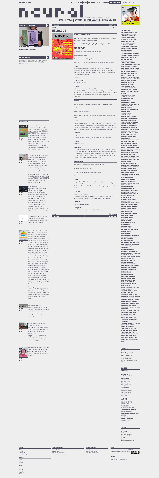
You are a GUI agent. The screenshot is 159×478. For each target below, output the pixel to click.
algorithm (132, 43)
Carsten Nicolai (125, 86)
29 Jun (21, 222)
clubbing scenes (125, 98)
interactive (133, 192)
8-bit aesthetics (125, 34)
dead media (124, 131)
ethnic (137, 156)
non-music (128, 244)
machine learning (126, 206)
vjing (122, 337)
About (85, 2)
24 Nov (21, 138)
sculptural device (126, 291)
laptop (129, 201)
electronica (134, 152)
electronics (124, 154)
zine (122, 341)
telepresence (124, 321)
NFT (131, 242)
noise (137, 242)
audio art (132, 63)
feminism (123, 161)
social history (133, 294)
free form (123, 168)
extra (134, 160)
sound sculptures (126, 305)
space (138, 307)
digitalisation (135, 140)
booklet (123, 80)
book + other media (135, 79)
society (133, 298)
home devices (131, 181)
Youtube (21, 472)
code (132, 98)
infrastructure (125, 190)
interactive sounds (126, 194)
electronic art (125, 149)
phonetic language (126, 253)
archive (131, 57)
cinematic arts (125, 91)
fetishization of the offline (128, 163)
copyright (124, 120)
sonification (131, 300)
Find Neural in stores (58, 454)
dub (133, 142)
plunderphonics (125, 256)
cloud (132, 97)
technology (124, 319)
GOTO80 (30, 206)
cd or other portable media (128, 88)
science (123, 289)
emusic (133, 156)
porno (138, 256)
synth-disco (132, 314)
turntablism (124, 328)
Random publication (92, 452)
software (123, 300)
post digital (124, 258)
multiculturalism (126, 222)
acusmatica (124, 41)
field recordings (135, 165)
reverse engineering (126, 287)
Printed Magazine (92, 20)
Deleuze (129, 133)
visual (136, 334)
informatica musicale (127, 186)
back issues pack (84, 40)
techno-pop (129, 316)
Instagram (22, 471)
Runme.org (124, 437)
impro (122, 185)
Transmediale (129, 327)
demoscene (135, 133)
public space (124, 276)
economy (135, 145)
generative (132, 174)
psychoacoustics (126, 271)
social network (125, 298)
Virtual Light (124, 358)
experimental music (126, 160)
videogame (131, 332)
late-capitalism (125, 203)
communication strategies (128, 102)
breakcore (124, 82)
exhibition (124, 158)
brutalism (124, 84)
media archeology (126, 213)
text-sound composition (127, 323)
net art (136, 230)
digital (127, 134)
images (137, 183)
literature (124, 204)
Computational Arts (126, 106)
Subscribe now (96, 38)
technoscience (132, 319)
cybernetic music (125, 127)
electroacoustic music (133, 147)
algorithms (124, 45)
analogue (134, 48)
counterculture (125, 122)
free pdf (130, 168)
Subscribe (91, 2)
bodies (123, 79)
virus (132, 334)
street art (136, 310)
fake (138, 160)
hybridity (123, 183)
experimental (131, 158)
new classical (132, 237)
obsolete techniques (126, 246)
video (130, 330)
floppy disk (124, 167)
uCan (122, 439)
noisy (122, 244)
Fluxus (130, 167)
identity (129, 183)
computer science (126, 113)
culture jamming (131, 124)
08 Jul (21, 358)
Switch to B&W (115, 2)
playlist (130, 255)
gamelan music (125, 172)
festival (129, 161)
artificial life (125, 63)
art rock (129, 59)
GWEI (122, 433)
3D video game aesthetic (127, 32)
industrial (128, 185)
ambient (131, 45)
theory (123, 325)
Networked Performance (128, 436)
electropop (132, 154)
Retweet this (19, 140)
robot (134, 287)
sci (138, 287)
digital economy (125, 138)
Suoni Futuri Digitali (127, 352)
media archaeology (126, 212)
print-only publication (127, 265)
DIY (122, 142)
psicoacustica (132, 269)
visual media (124, 335)
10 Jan (21, 308)
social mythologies (134, 296)
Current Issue (24, 47)
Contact (99, 2)
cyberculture (124, 125)
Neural (54, 214)
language (123, 201)
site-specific (124, 294)
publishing (132, 276)
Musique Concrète (126, 228)
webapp (123, 339)
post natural (125, 260)
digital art (124, 136)
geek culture (124, 174)
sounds (134, 305)
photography (136, 253)
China (130, 89)
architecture (124, 57)
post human (132, 258)
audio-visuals (125, 68)
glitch (137, 174)
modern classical (126, 221)
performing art (133, 251)
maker (129, 208)
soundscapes (132, 307)
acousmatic (132, 36)
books (128, 80)
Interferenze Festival (127, 434)
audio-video (134, 66)
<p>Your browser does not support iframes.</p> (34, 91)
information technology (128, 188)
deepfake (123, 133)
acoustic (123, 37)
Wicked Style (124, 354)
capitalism (130, 84)
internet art (130, 195)
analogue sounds (126, 52)
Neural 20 (56, 25)
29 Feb (21, 241)
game (128, 170)
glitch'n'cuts (124, 176)
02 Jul (21, 160)
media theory (124, 215)
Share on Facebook (21, 140)
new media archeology (127, 240)
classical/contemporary (128, 95)
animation (136, 54)
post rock (132, 260)
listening (137, 203)
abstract (133, 34)
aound (130, 55)
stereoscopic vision (126, 310)
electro (123, 147)
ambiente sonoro (126, 48)
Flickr (20, 473)
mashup (123, 210)
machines (134, 206)
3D (122, 30)
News (61, 20)
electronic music (125, 152)
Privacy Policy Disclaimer (26, 454)
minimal (131, 217)
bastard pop (124, 70)
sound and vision (126, 301)
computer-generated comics (128, 116)
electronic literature (127, 151)
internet (123, 195)
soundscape (124, 307)
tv (129, 328)
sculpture (134, 291)
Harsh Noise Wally (33, 305)
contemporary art (133, 118)
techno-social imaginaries (128, 318)
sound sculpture (134, 303)
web (136, 337)
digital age (133, 134)
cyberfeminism (133, 125)
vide (127, 330)
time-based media (130, 325)
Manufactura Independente (119, 459)
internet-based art (126, 197)
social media (124, 296)
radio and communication (128, 280)
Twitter (21, 469)
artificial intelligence (127, 61)
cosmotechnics (132, 120)
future (134, 168)
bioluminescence (125, 73)
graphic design (125, 179)
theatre (137, 323)
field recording (125, 165)
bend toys (131, 70)
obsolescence (135, 244)
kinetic (134, 199)
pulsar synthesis (126, 278)
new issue (123, 239)
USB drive (133, 328)
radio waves (124, 282)
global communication (127, 177)
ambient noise (125, 46)
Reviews (68, 20)
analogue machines (126, 50)
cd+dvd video (124, 89)
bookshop (133, 80)
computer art (125, 109)
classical (124, 93)
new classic (124, 237)
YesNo (30, 216)
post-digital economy (127, 262)
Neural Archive (109, 20)
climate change (125, 97)
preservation (132, 264)
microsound (124, 217)
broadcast (131, 82)
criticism (123, 124)
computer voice (125, 115)
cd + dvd (133, 86)
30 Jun (21, 193)
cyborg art (134, 127)
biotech (123, 75)
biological (134, 72)
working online (133, 339)
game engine (134, 170)
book (127, 79)
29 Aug (21, 329)
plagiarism (124, 255)
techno (123, 316)
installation (134, 190)
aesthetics (131, 41)
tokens (123, 327)
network (123, 231)
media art (134, 213)
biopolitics (134, 73)
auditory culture (134, 68)
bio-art (123, 72)
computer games (134, 109)
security (123, 292)
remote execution (126, 283)
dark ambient (124, 129)
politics (133, 256)
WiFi (127, 339)
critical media (134, 122)
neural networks (126, 235)
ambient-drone (134, 46)
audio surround (125, 66)
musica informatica (126, 226)
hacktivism (124, 181)
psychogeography (126, 273)
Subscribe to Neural (27, 25)
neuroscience (135, 235)
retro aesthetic (125, 285)
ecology (130, 145)
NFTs (134, 242)
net (132, 230)
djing (125, 142)
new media (130, 239)
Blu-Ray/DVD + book (134, 77)
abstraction (124, 36)
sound (137, 300)
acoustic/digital (125, 39)
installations (125, 192)
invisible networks (126, 199)
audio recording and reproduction (130, 64)
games (132, 172)
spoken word (124, 309)
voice (126, 337)
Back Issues (38, 47)
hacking (132, 179)
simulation (130, 292)
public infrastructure (127, 274)
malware (134, 208)
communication (125, 100)
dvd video (134, 143)
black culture (130, 75)
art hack (123, 59)
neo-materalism (125, 230)
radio (133, 278)
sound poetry (125, 303)
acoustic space (131, 37)
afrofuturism (125, 43)
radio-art (131, 282)
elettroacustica (125, 156)
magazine (123, 208)
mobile (130, 219)
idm (134, 183)
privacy (136, 265)
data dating (136, 129)
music (133, 222)
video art (135, 330)
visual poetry (132, 335)
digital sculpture (126, 140)
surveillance (132, 312)
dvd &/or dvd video (126, 143)
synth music (124, 314)
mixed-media (124, 219)
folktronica (136, 167)
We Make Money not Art (127, 440)
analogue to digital (126, 54)
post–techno (124, 264)
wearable (131, 337)
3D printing (127, 30)
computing (124, 118)
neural (54, 27)
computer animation (126, 107)
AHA (122, 429)
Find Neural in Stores (27, 49)
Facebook (21, 468)
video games (124, 332)
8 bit (136, 32)
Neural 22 (112, 25)
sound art (134, 301)
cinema (135, 89)
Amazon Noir (124, 431)
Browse (88, 449)
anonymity (124, 55)
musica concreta (125, 224)
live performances (133, 204)
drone (129, 142)
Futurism (123, 170)
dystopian (124, 145)
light (132, 203)
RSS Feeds (106, 2)
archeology (136, 55)
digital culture (132, 136)
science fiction (130, 289)
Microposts (23, 122)
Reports (78, 20)
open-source (124, 248)
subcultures (124, 312)
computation (124, 104)
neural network (125, 233)
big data (137, 70)
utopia (123, 330)
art (136, 57)
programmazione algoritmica (129, 267)
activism (133, 39)
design (123, 134)
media (128, 210)
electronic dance (135, 149)
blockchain (124, 77)
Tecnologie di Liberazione (128, 357)
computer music (125, 111)
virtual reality (125, 334)
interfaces (135, 194)
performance (124, 251)
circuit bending (134, 91)
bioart (128, 72)
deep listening (132, 131)
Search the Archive (92, 451)
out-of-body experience (127, 249)
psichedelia (124, 269)
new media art (125, 242)
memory (131, 215)
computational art (134, 104)
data (131, 129)
